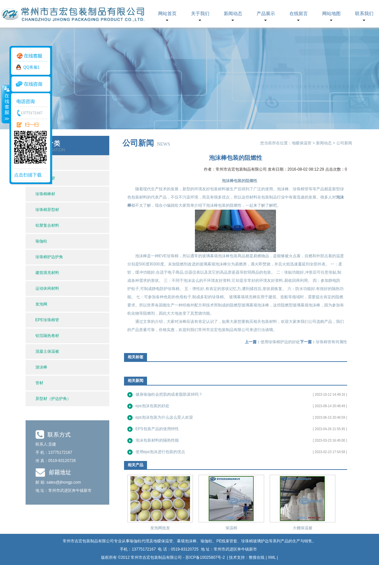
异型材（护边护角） (53, 398)
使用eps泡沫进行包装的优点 (160, 452)
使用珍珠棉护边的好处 (280, 342)
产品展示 (266, 13)
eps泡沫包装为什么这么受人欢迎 (164, 417)
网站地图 (331, 13)
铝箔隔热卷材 (47, 335)
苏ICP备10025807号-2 (205, 557)
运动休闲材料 (47, 288)
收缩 (5, 104)
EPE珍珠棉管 (47, 320)
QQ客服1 (31, 67)
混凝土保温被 (47, 351)
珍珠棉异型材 (47, 209)
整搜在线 (256, 557)
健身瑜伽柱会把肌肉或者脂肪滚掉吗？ (169, 394)
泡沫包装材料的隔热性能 (157, 440)
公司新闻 (344, 143)
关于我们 (200, 13)
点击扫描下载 (28, 175)
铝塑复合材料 (47, 225)
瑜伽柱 (41, 241)
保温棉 (231, 528)
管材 (39, 383)
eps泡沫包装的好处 (152, 406)
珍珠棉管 (300, 189)
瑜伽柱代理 (139, 541)
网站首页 (167, 13)
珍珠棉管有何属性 (331, 342)
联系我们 (364, 13)
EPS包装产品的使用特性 (157, 429)
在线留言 (298, 13)
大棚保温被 (302, 528)
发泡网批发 (160, 528)
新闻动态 (233, 13)
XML (272, 557)
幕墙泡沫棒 (187, 541)
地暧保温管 (301, 143)
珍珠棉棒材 (45, 194)
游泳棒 (41, 367)
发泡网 (41, 304)
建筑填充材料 (47, 272)
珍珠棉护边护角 (49, 257)
